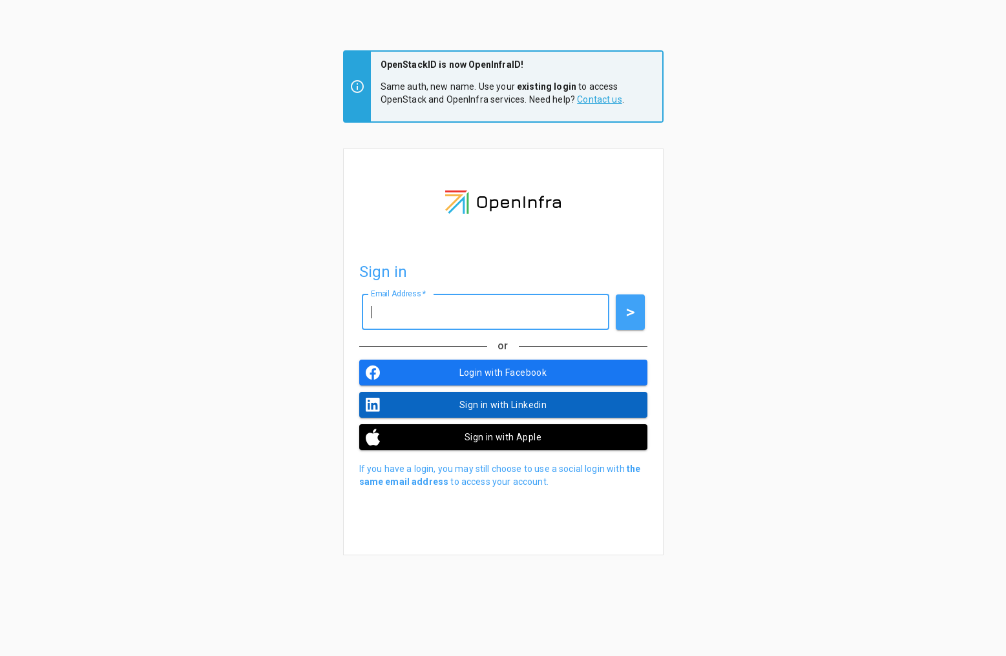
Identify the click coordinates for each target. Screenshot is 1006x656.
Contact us (599, 99)
